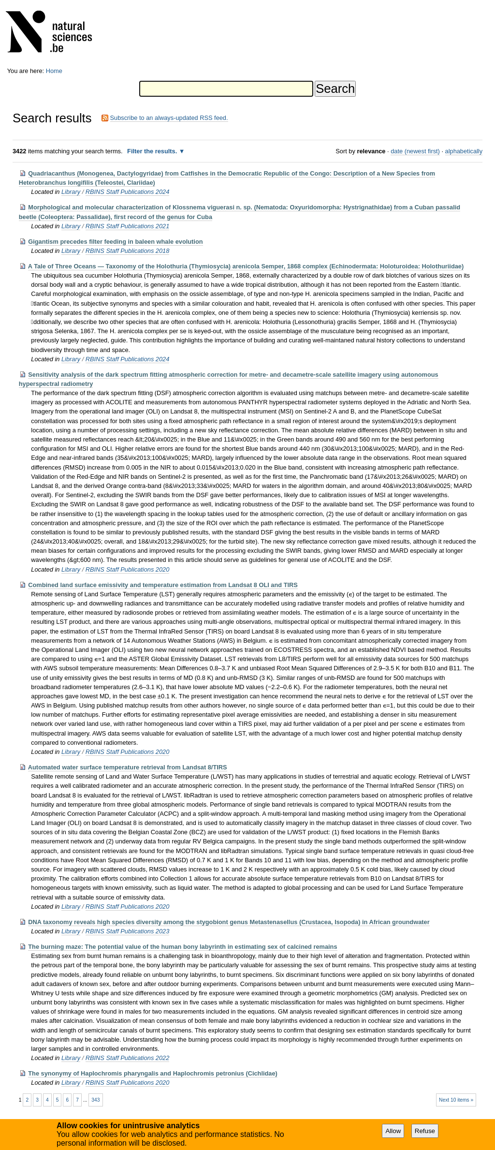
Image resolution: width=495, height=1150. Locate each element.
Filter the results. (153, 151)
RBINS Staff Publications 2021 (128, 226)
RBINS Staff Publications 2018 (128, 250)
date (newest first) (415, 151)
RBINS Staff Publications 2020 (128, 569)
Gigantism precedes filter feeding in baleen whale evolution (115, 241)
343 (95, 1100)
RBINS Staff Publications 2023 (128, 931)
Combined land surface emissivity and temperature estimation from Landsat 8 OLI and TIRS (163, 585)
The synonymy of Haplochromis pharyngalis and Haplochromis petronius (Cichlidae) (152, 1073)
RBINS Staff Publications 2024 (128, 191)
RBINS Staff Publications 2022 (128, 1058)
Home (54, 70)
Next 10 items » (456, 1100)
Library (70, 191)
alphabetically (464, 151)
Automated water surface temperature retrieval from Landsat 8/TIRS (127, 767)
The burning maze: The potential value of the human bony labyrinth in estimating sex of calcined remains (182, 946)
